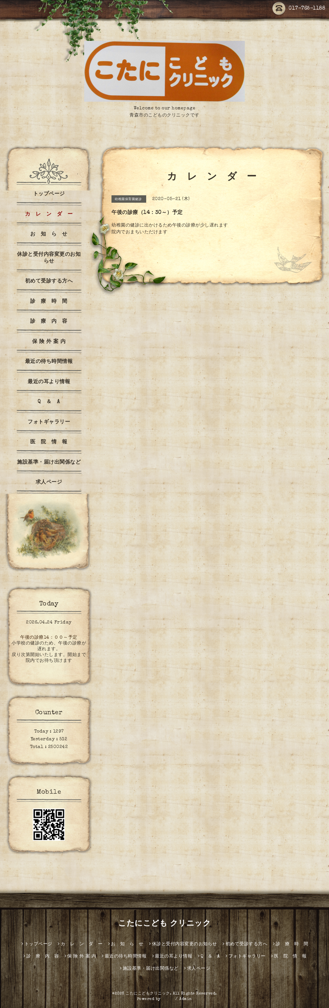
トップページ (49, 194)
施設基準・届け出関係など (49, 462)
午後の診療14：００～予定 (48, 637)
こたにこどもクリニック (148, 994)
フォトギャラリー (49, 422)
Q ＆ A (49, 402)
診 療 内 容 (48, 321)
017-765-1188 (298, 8)
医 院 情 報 (48, 442)
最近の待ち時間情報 (49, 362)
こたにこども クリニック (164, 924)
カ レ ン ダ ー (49, 214)
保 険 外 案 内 (49, 342)
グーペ (168, 999)
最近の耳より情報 (49, 382)
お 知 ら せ (48, 234)
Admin (185, 999)
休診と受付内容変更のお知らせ (49, 258)
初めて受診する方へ (49, 281)
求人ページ (49, 482)
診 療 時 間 (48, 301)
